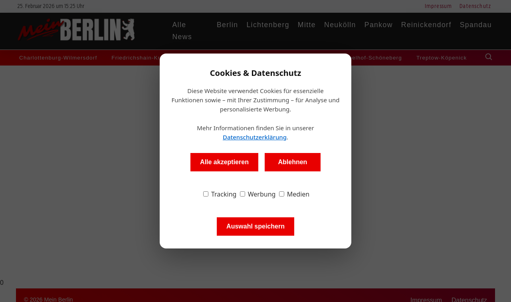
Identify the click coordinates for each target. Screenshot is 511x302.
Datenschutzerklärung (255, 137)
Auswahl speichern (255, 226)
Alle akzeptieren (224, 162)
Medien (294, 194)
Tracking (220, 194)
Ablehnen (292, 162)
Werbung (258, 194)
